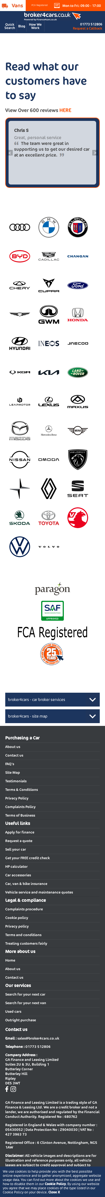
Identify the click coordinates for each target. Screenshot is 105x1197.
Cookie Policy (55, 1184)
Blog (21, 26)
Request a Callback (87, 28)
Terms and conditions (23, 935)
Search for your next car (25, 994)
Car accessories (18, 875)
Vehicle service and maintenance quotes (39, 892)
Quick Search (9, 26)
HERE (65, 110)
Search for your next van (25, 1003)
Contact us (14, 755)
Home (10, 960)
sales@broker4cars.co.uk (38, 1038)
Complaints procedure (24, 909)
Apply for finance (19, 832)
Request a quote (18, 840)
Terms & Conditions (21, 789)
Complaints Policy (20, 806)
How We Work (35, 26)
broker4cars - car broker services (36, 699)
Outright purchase (20, 1020)
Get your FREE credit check (27, 858)
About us (12, 746)
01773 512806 (91, 24)
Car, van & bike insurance (26, 883)
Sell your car (15, 849)
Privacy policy (17, 926)
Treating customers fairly (26, 943)
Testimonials (16, 781)
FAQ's (9, 764)
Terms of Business (20, 815)
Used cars (13, 1011)
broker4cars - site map (28, 716)
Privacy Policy (16, 798)
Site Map (12, 772)
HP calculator (16, 866)
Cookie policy (16, 917)
